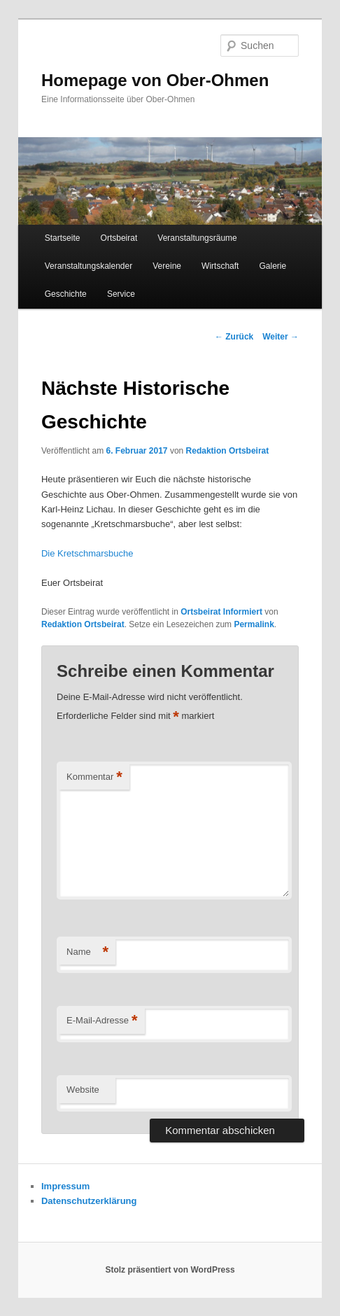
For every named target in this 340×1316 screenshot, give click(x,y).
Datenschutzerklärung (89, 1201)
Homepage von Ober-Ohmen (155, 80)
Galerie (273, 266)
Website (82, 1089)
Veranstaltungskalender (88, 266)
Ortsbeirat (119, 238)
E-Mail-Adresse (101, 1021)
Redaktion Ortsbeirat (227, 451)
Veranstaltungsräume (196, 238)
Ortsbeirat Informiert (221, 612)
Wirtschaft (220, 266)
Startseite (62, 238)
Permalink (254, 624)
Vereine (167, 266)
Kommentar (94, 777)
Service (121, 294)
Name (87, 952)
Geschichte (66, 294)
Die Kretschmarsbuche (87, 553)
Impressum (65, 1186)
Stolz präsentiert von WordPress (169, 1270)
